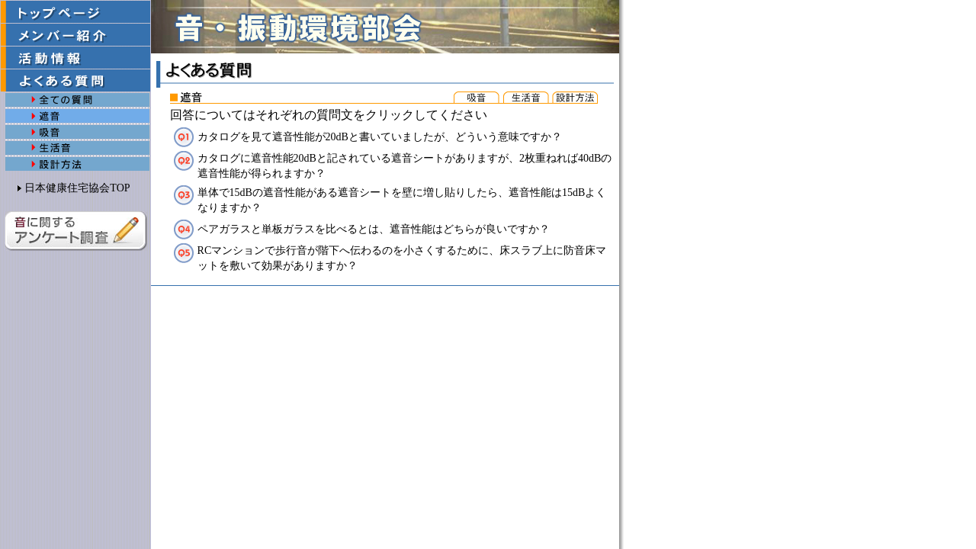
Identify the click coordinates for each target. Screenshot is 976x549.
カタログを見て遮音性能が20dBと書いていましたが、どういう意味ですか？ (379, 137)
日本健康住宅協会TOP (77, 188)
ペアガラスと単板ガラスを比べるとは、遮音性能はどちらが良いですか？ (373, 229)
